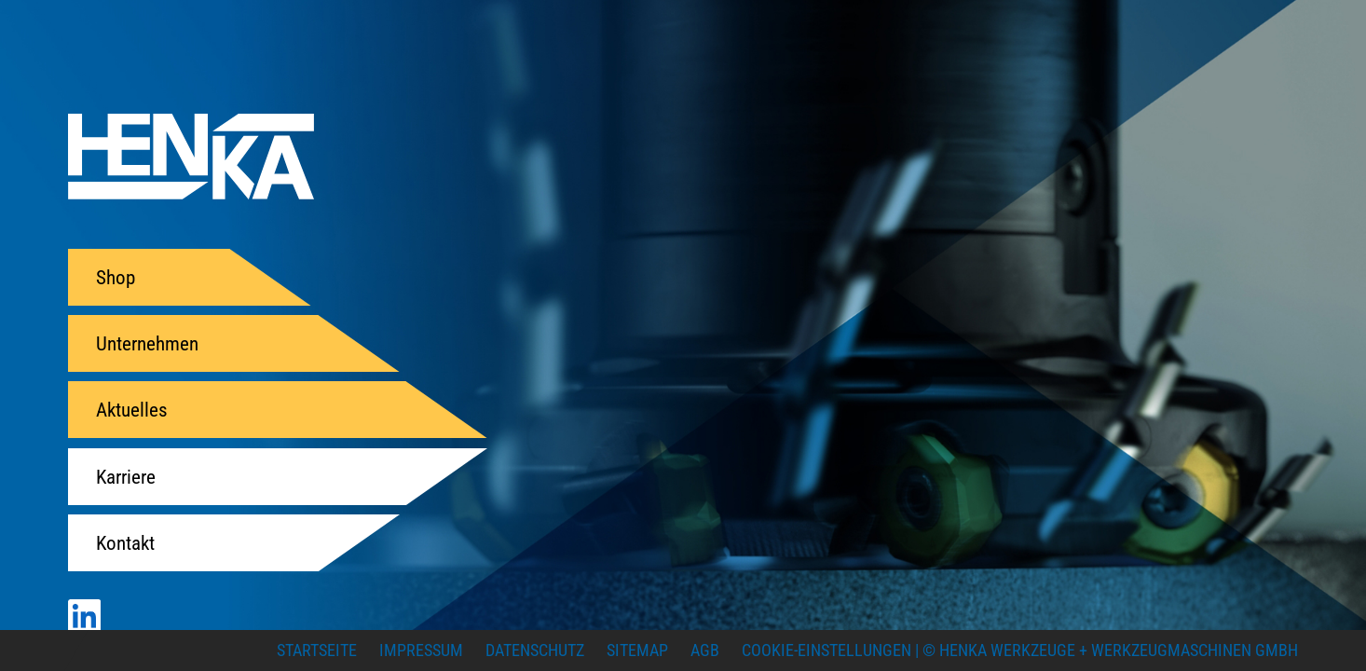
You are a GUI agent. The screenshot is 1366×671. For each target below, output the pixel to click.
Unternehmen (147, 343)
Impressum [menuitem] (421, 650)
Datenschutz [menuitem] (534, 650)
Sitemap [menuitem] (637, 650)
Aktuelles (132, 409)
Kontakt (125, 543)
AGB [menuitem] (704, 650)
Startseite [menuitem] (317, 650)
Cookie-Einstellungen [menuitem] (826, 650)
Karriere (126, 476)
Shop (115, 277)
